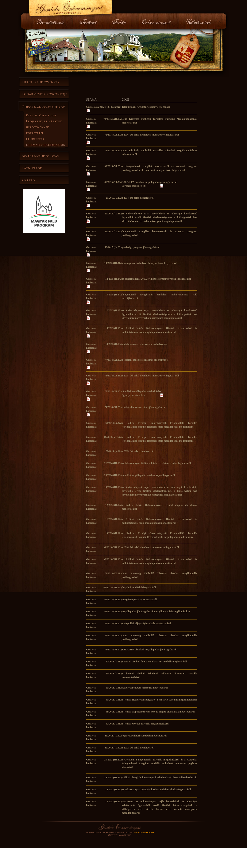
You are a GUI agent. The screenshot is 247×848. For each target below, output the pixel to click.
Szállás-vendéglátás (44, 155)
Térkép (119, 21)
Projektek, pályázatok (50, 121)
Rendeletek (50, 139)
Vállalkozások (198, 21)
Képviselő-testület (50, 115)
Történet (88, 21)
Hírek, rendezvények (44, 82)
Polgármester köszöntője (44, 94)
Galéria (44, 180)
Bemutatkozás (52, 21)
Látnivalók (44, 168)
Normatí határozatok (50, 145)
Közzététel (50, 133)
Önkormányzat (156, 21)
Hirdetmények (50, 127)
